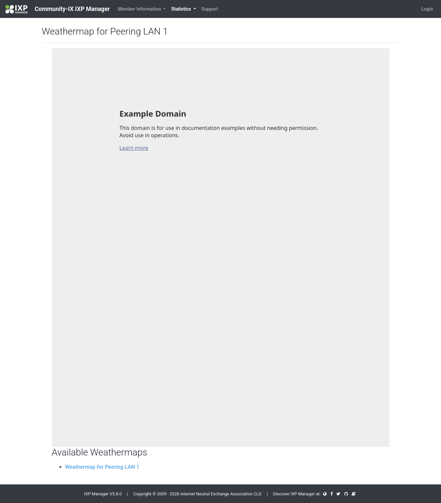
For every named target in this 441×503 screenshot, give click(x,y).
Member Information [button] (140, 9)
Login (427, 9)
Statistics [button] (181, 9)
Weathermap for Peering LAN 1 (102, 467)
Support (209, 9)
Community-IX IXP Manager (57, 9)
